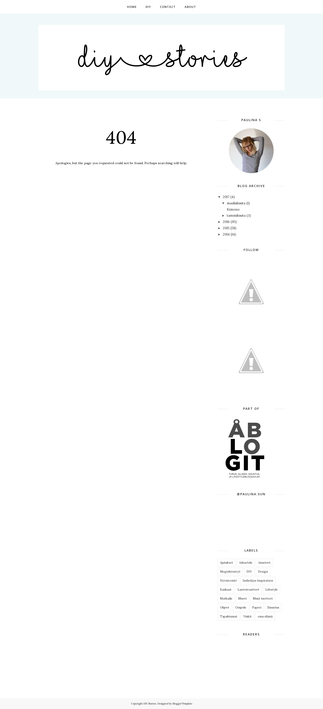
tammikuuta (236, 215)
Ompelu (240, 607)
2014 (226, 234)
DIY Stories (149, 703)
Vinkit (247, 616)
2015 (226, 228)
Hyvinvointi (228, 580)
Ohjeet (224, 607)
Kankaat (225, 589)
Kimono (233, 209)
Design (263, 572)
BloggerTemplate (182, 703)
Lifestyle (271, 589)
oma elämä (265, 616)
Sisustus (273, 607)
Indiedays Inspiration (258, 580)
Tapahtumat (228, 616)
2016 (226, 222)
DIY (249, 572)
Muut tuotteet (263, 598)
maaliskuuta (236, 203)
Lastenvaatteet (248, 589)
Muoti (242, 598)
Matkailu (226, 598)
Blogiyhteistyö (230, 572)
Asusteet (264, 563)
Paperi (256, 607)
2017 (226, 197)
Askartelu (245, 563)
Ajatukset (226, 563)
